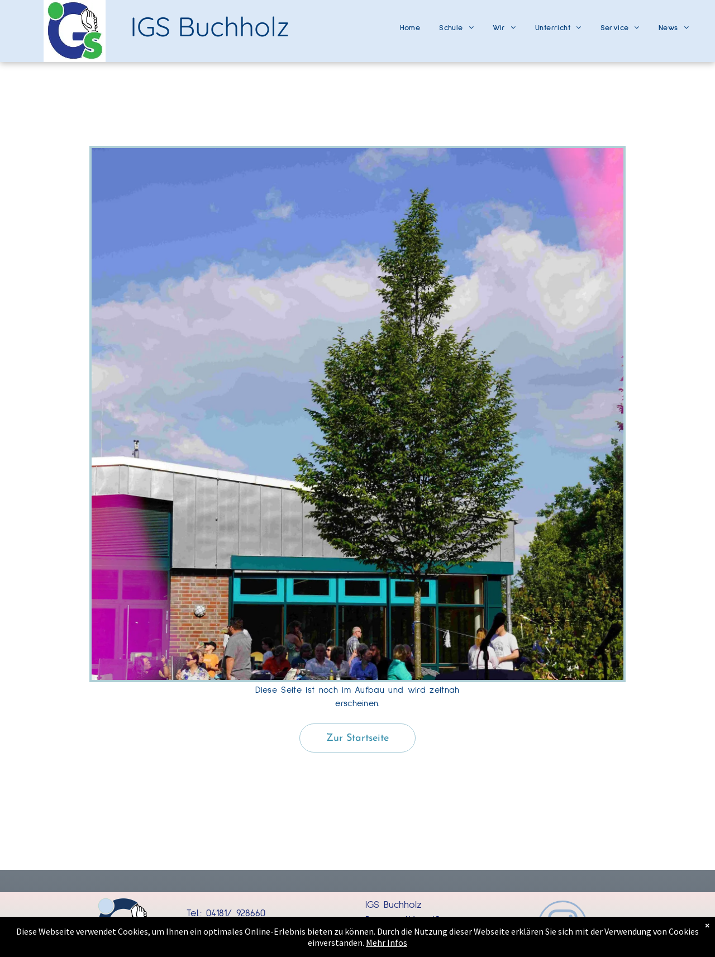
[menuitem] (410, 24)
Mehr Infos (357, 943)
